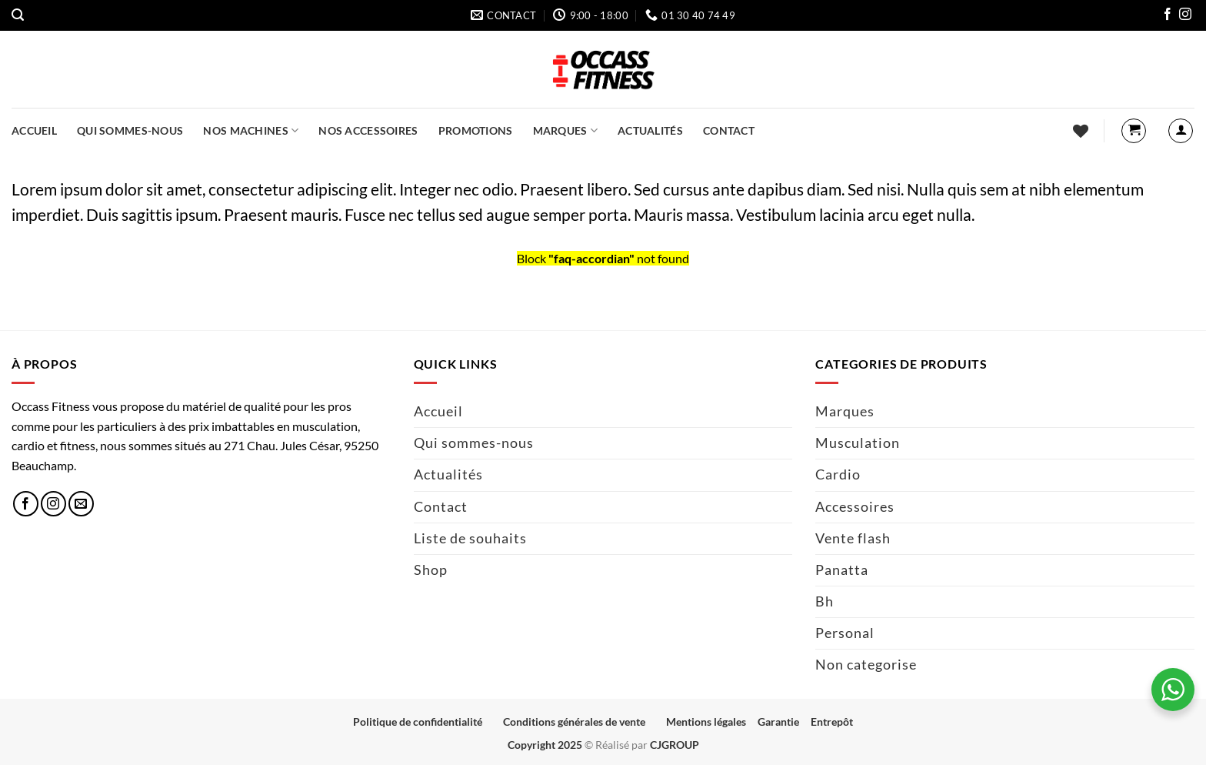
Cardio (838, 474)
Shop (431, 570)
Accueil (34, 130)
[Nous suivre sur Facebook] (1167, 16)
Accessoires (855, 507)
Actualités (650, 130)
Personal (845, 633)
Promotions (475, 130)
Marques (565, 130)
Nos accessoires (368, 130)
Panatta (841, 570)
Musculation (857, 443)
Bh (824, 601)
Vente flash (853, 538)
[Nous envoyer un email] (81, 503)
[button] (18, 15)
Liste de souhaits (470, 538)
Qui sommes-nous (130, 130)
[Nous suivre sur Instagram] (1185, 16)
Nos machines (250, 130)
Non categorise (866, 664)
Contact (729, 130)
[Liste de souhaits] (1080, 131)
